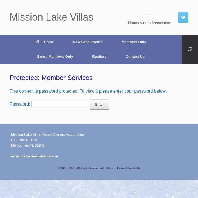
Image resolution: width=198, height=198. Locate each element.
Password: (49, 104)
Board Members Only (55, 56)
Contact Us (135, 56)
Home (45, 42)
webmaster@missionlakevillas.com (34, 156)
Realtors (99, 56)
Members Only (133, 42)
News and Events (87, 42)
